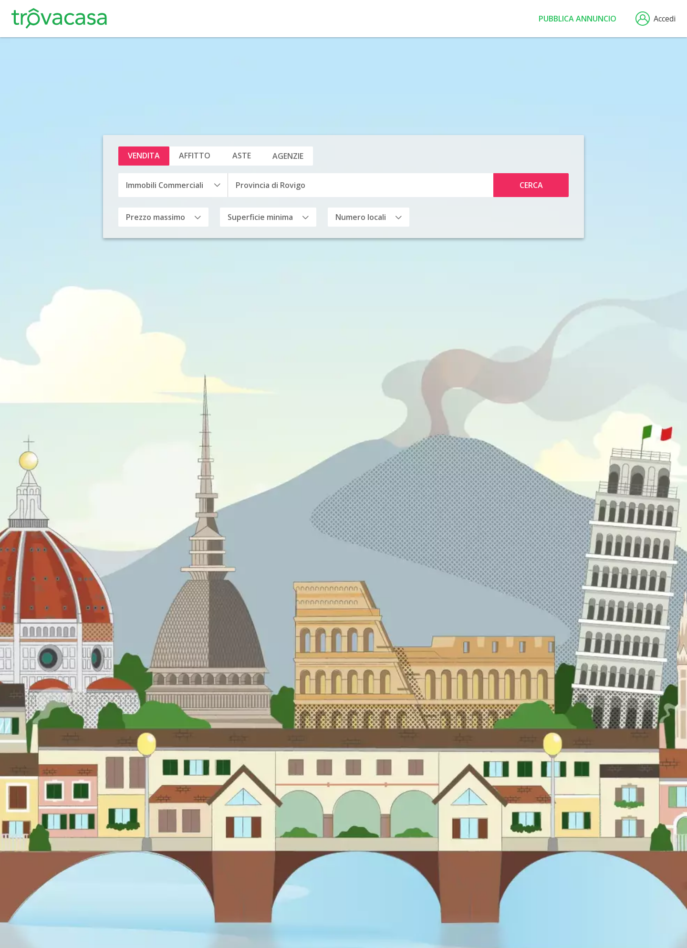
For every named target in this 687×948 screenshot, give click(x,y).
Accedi (655, 18)
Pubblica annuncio (577, 18)
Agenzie (287, 156)
